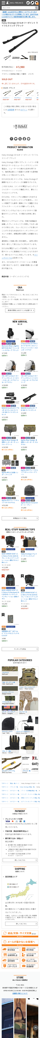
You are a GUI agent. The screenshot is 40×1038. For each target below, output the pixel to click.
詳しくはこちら (20, 860)
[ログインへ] (32, 3)
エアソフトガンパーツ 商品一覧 (30, 801)
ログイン (23, 109)
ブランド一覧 (14, 787)
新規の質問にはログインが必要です (20, 310)
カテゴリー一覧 (14, 790)
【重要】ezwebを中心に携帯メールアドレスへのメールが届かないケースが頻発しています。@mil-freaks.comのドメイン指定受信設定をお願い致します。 (20, 14)
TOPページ (5, 783)
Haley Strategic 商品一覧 (27, 787)
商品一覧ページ (14, 783)
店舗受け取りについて (20, 993)
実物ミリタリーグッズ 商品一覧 (30, 798)
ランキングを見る (20, 649)
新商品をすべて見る (20, 518)
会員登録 (10, 109)
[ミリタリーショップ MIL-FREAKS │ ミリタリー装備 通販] (14, 3)
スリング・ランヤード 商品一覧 (30, 794)
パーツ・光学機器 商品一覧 (29, 790)
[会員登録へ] (28, 3)
